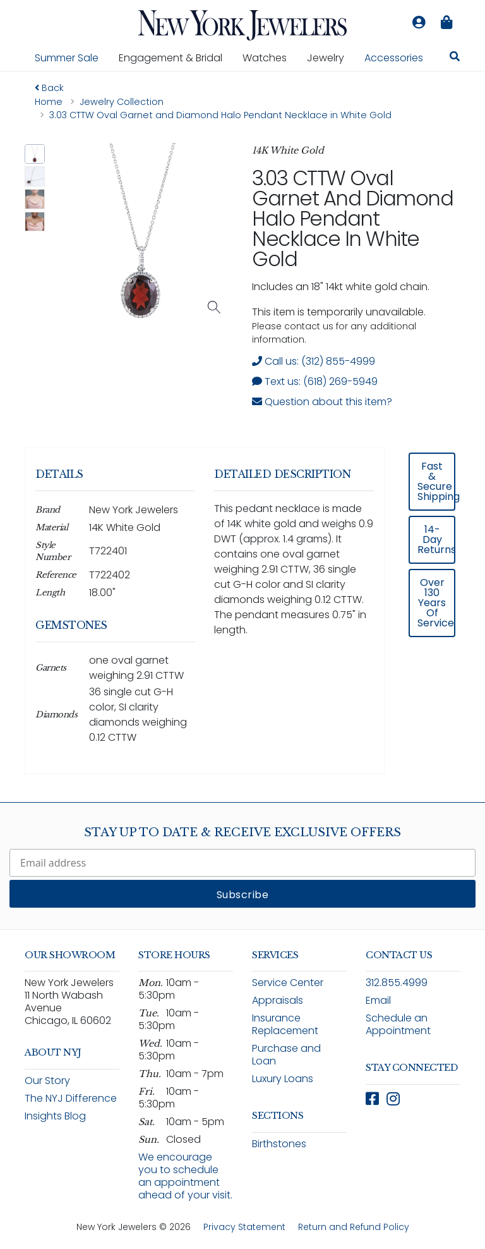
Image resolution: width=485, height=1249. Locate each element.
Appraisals (277, 1000)
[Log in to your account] (419, 23)
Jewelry (330, 57)
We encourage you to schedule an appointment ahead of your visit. (185, 1176)
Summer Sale (67, 58)
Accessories (393, 58)
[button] (35, 154)
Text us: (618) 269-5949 (315, 381)
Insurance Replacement (285, 1024)
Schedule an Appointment (398, 1024)
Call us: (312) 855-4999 (313, 361)
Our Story (47, 1080)
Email (378, 1000)
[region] (242, 620)
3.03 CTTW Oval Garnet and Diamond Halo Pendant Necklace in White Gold (352, 218)
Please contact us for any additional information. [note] (334, 333)
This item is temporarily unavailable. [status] (339, 312)
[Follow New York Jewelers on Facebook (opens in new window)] (372, 1098)
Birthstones (279, 1143)
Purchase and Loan (286, 1054)
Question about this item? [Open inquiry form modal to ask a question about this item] (322, 401)
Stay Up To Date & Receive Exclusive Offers (242, 832)
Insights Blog (55, 1116)
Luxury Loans (282, 1078)
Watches (269, 57)
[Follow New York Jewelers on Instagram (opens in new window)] (393, 1098)
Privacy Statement (244, 1227)
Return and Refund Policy (353, 1227)
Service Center (287, 982)
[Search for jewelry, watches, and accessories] (455, 58)
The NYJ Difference (71, 1098)
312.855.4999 (397, 982)
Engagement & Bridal (175, 57)
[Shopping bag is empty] (446, 23)
